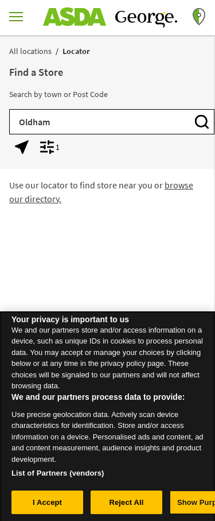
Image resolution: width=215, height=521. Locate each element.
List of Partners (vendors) (57, 475)
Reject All (126, 504)
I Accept (47, 504)
